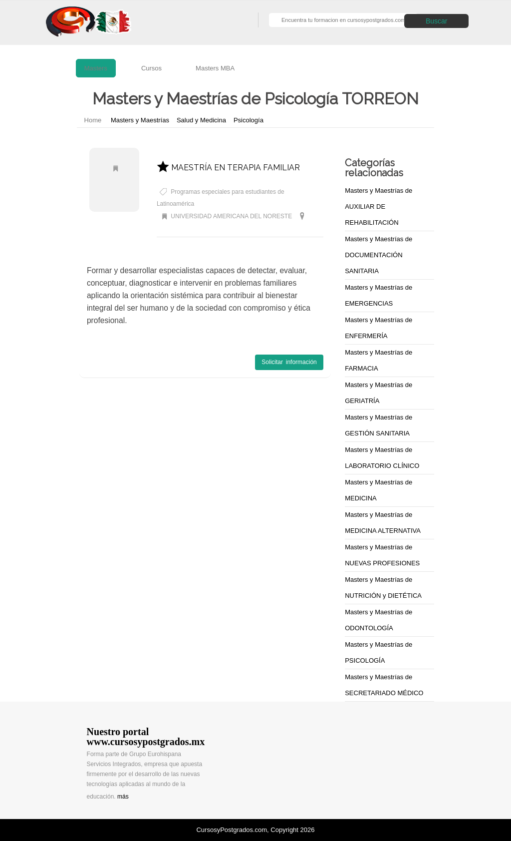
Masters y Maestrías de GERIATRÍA (378, 393)
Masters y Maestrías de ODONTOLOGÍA (378, 620)
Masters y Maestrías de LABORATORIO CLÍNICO (382, 457)
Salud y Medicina (201, 120)
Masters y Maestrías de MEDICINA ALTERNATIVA (383, 522)
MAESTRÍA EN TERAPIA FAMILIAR (228, 167)
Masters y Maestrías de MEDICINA (378, 490)
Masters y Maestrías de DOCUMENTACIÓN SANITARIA (378, 255)
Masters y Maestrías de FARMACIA (378, 360)
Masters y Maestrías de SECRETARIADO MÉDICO (384, 685)
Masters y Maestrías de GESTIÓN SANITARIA (378, 425)
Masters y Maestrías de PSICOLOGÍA (378, 652)
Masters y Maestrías (140, 120)
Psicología (248, 120)
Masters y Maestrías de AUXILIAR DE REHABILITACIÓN (378, 206)
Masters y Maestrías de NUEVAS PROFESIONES (382, 555)
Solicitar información (288, 362)
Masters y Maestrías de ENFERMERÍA (378, 328)
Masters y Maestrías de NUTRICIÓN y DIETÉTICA (383, 587)
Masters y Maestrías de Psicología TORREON (218, 229)
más (123, 796)
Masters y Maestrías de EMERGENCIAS (378, 295)
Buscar (437, 21)
